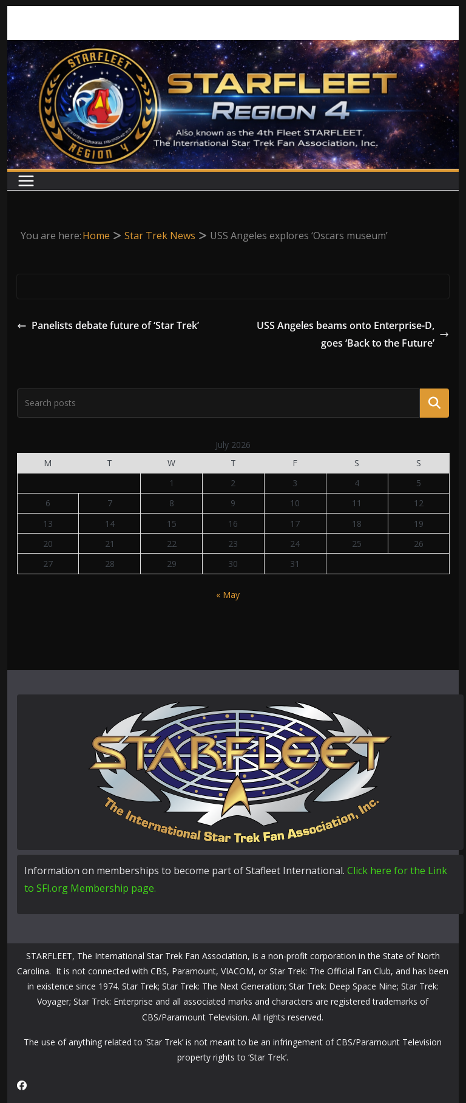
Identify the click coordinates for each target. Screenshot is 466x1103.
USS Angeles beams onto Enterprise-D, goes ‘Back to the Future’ (353, 334)
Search (434, 403)
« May (228, 594)
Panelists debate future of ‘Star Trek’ (108, 325)
